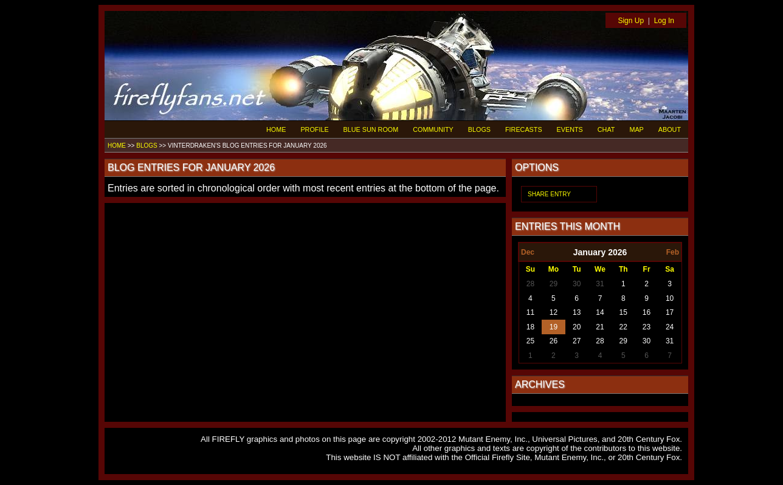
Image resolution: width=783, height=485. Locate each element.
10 (670, 298)
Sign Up (631, 20)
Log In (664, 20)
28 (530, 284)
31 (600, 284)
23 (646, 327)
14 (600, 312)
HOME (276, 129)
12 (553, 312)
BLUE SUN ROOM (371, 129)
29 (553, 284)
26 (553, 341)
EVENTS (570, 129)
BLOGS (479, 129)
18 (530, 327)
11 (530, 312)
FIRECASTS (523, 129)
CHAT (606, 129)
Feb (672, 252)
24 (670, 327)
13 (577, 312)
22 (623, 327)
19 (553, 327)
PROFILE (314, 129)
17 (670, 312)
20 (577, 327)
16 (646, 312)
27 (577, 341)
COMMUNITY (433, 129)
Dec (527, 252)
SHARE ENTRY (549, 194)
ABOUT (669, 129)
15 (623, 312)
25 (530, 341)
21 (600, 327)
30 (577, 284)
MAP (636, 129)
